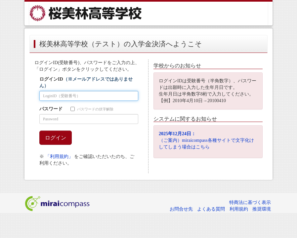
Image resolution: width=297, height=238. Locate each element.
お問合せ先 (181, 209)
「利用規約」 (59, 156)
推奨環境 (261, 209)
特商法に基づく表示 (250, 202)
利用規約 (239, 209)
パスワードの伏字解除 (91, 109)
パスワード (51, 108)
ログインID (86, 82)
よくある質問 (211, 209)
